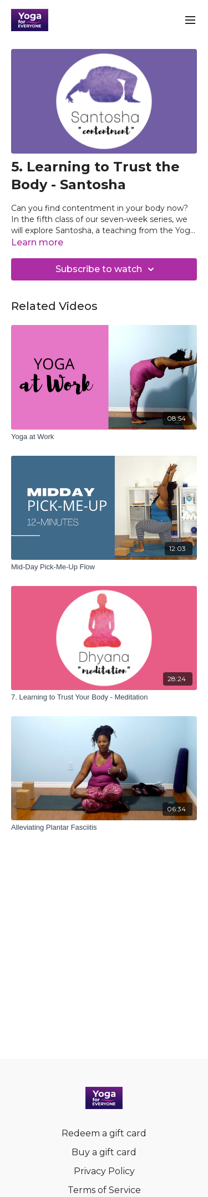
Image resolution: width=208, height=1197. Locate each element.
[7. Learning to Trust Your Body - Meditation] (104, 697)
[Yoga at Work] (104, 436)
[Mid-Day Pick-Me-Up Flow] (104, 567)
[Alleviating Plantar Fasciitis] (104, 827)
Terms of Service (104, 1190)
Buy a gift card (104, 1152)
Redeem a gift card (104, 1133)
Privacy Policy (104, 1171)
